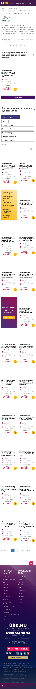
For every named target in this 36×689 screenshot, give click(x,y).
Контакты (6, 596)
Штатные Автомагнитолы (10, 10)
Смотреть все (18, 97)
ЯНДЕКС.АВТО (22, 576)
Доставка (6, 590)
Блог (4, 582)
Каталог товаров (14, 8)
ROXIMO (20, 582)
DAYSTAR (20, 593)
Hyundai (23, 10)
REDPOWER (21, 590)
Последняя (25, 550)
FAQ (4, 619)
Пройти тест (9, 317)
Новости (6, 585)
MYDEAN (20, 602)
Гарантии (6, 593)
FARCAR (20, 579)
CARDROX (21, 585)
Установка (6, 609)
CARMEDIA (21, 596)
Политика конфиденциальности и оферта (11, 614)
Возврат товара (8, 607)
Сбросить (4, 144)
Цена (4, 121)
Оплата (5, 588)
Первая (5, 550)
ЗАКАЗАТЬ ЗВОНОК (18, 648)
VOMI (19, 588)
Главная (3, 8)
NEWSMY (20, 599)
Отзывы (6, 599)
